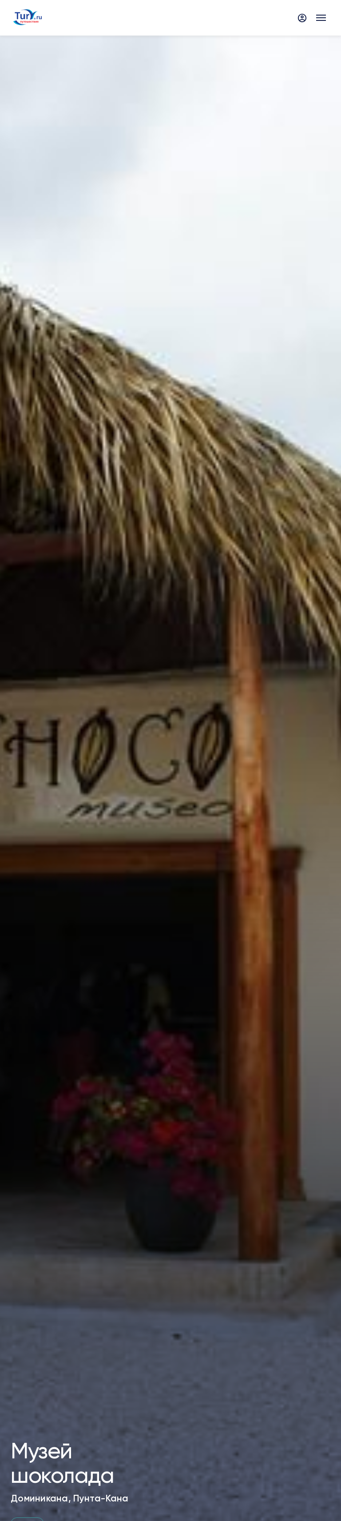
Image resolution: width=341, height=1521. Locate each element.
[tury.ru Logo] (27, 18)
